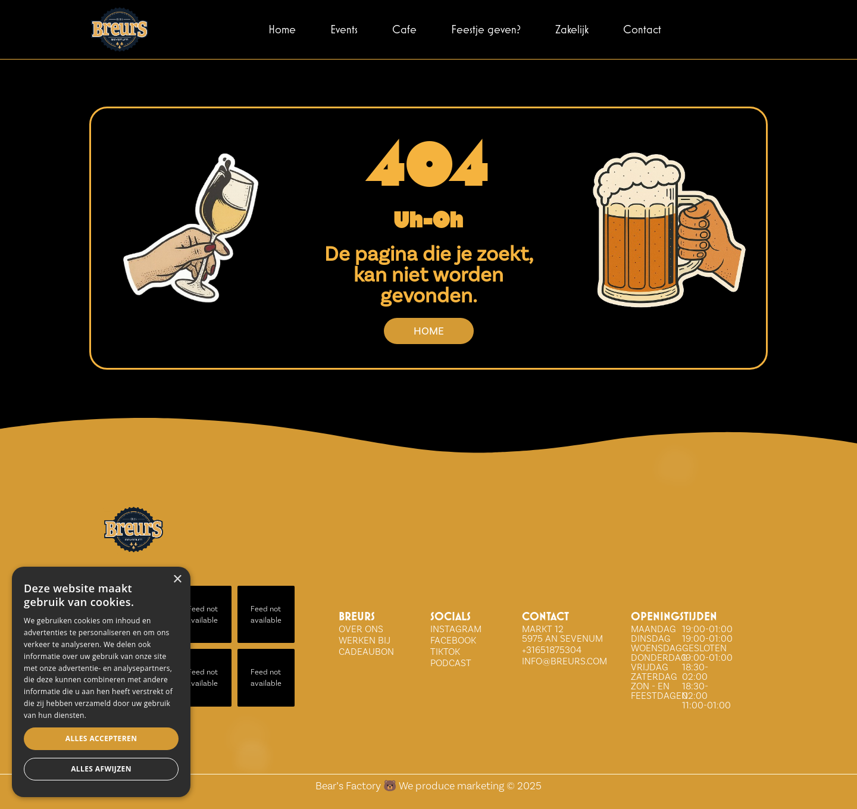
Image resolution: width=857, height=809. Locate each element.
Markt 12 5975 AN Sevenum (562, 633)
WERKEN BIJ (364, 640)
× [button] (177, 579)
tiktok (445, 651)
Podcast (450, 663)
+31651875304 (551, 649)
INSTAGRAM (455, 629)
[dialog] (101, 682)
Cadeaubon (366, 651)
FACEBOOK (453, 640)
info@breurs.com (564, 661)
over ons (361, 629)
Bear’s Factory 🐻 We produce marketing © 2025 (428, 785)
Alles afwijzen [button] (101, 769)
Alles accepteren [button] (101, 738)
